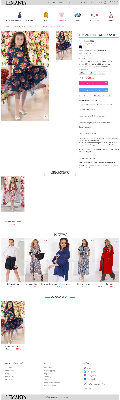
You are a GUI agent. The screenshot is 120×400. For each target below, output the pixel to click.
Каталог (9, 27)
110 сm (91, 73)
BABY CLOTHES (19, 27)
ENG (98, 2)
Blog (61, 2)
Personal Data (10, 376)
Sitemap (47, 379)
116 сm (101, 73)
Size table (48, 368)
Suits (42, 27)
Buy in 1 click (97, 90)
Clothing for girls (33, 27)
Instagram (90, 375)
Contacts (87, 389)
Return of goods (50, 385)
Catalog (52, 2)
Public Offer (9, 371)
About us (8, 368)
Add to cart (97, 83)
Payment (47, 373)
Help (68, 2)
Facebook (89, 379)
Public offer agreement (53, 382)
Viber (87, 368)
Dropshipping (49, 371)
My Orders (9, 379)
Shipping (47, 376)
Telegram (89, 371)
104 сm (82, 73)
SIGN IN (82, 2)
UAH (91, 2)
